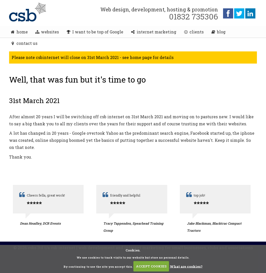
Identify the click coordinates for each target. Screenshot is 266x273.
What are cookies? (186, 266)
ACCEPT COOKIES (151, 266)
